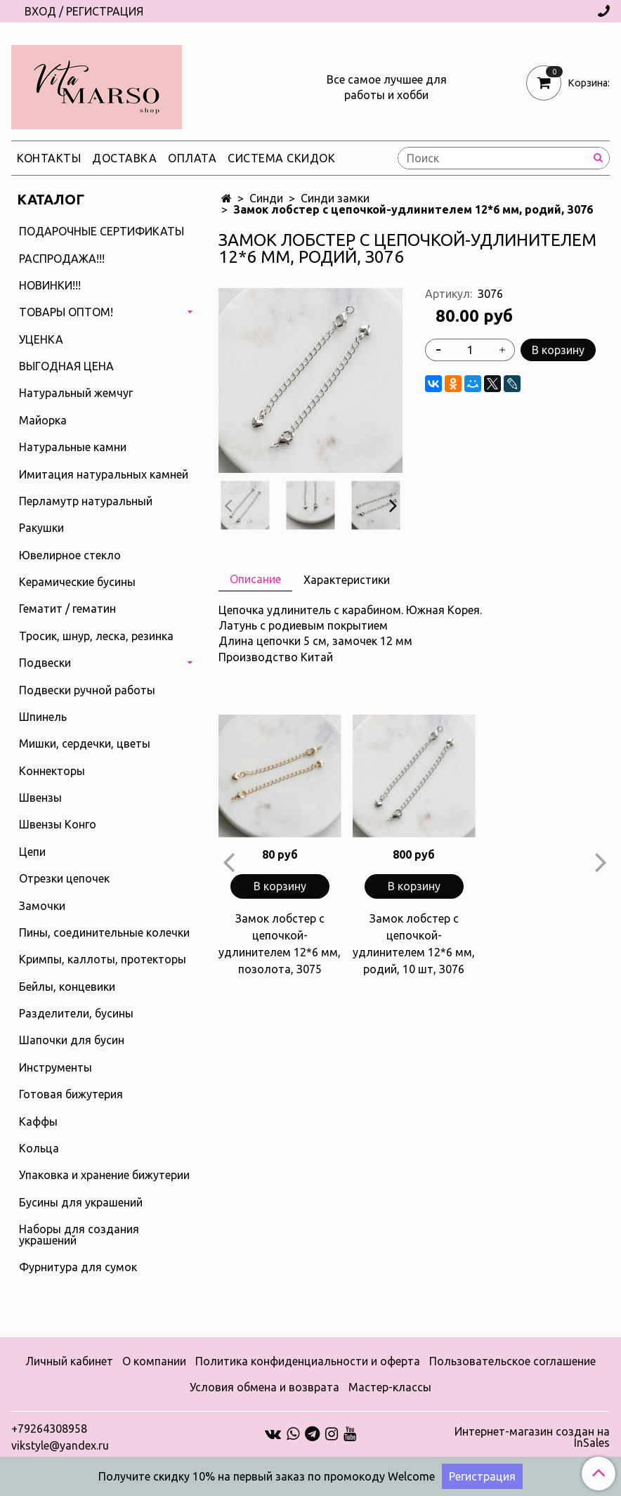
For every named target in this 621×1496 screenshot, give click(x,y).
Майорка (43, 420)
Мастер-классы (389, 1387)
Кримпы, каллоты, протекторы (102, 959)
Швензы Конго (57, 824)
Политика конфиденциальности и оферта (307, 1361)
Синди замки (335, 198)
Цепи (32, 851)
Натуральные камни (72, 447)
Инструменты (55, 1067)
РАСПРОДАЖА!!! (62, 258)
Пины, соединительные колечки (104, 932)
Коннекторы (52, 771)
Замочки (42, 905)
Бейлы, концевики (67, 986)
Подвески (45, 662)
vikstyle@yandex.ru (60, 1445)
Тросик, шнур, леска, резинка (96, 636)
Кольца (39, 1148)
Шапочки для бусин (71, 1040)
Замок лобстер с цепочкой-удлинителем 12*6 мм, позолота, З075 (279, 943)
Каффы (38, 1121)
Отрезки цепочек (64, 878)
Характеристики (346, 579)
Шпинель (43, 716)
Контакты (49, 158)
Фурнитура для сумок (78, 1267)
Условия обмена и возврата (264, 1387)
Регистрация (482, 1476)
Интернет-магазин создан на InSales (532, 1437)
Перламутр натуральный (85, 501)
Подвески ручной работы (87, 690)
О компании (154, 1361)
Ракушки (41, 527)
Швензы (40, 797)
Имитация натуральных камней (103, 474)
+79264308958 (49, 1428)
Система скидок (281, 158)
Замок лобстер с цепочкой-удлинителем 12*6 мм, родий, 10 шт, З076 (414, 943)
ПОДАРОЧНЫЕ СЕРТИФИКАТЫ (101, 231)
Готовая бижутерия (71, 1094)
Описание (255, 579)
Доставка (124, 158)
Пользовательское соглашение (512, 1361)
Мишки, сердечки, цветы (84, 743)
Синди (266, 198)
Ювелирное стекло (70, 555)
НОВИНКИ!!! (50, 285)
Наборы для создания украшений (79, 1235)
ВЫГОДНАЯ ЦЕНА (66, 366)
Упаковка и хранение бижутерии (104, 1175)
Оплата (192, 158)
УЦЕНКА (41, 339)
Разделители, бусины (76, 1013)
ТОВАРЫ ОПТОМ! (66, 312)
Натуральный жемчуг (76, 392)
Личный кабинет (69, 1361)
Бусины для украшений (81, 1202)
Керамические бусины (77, 581)
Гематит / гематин (67, 608)
